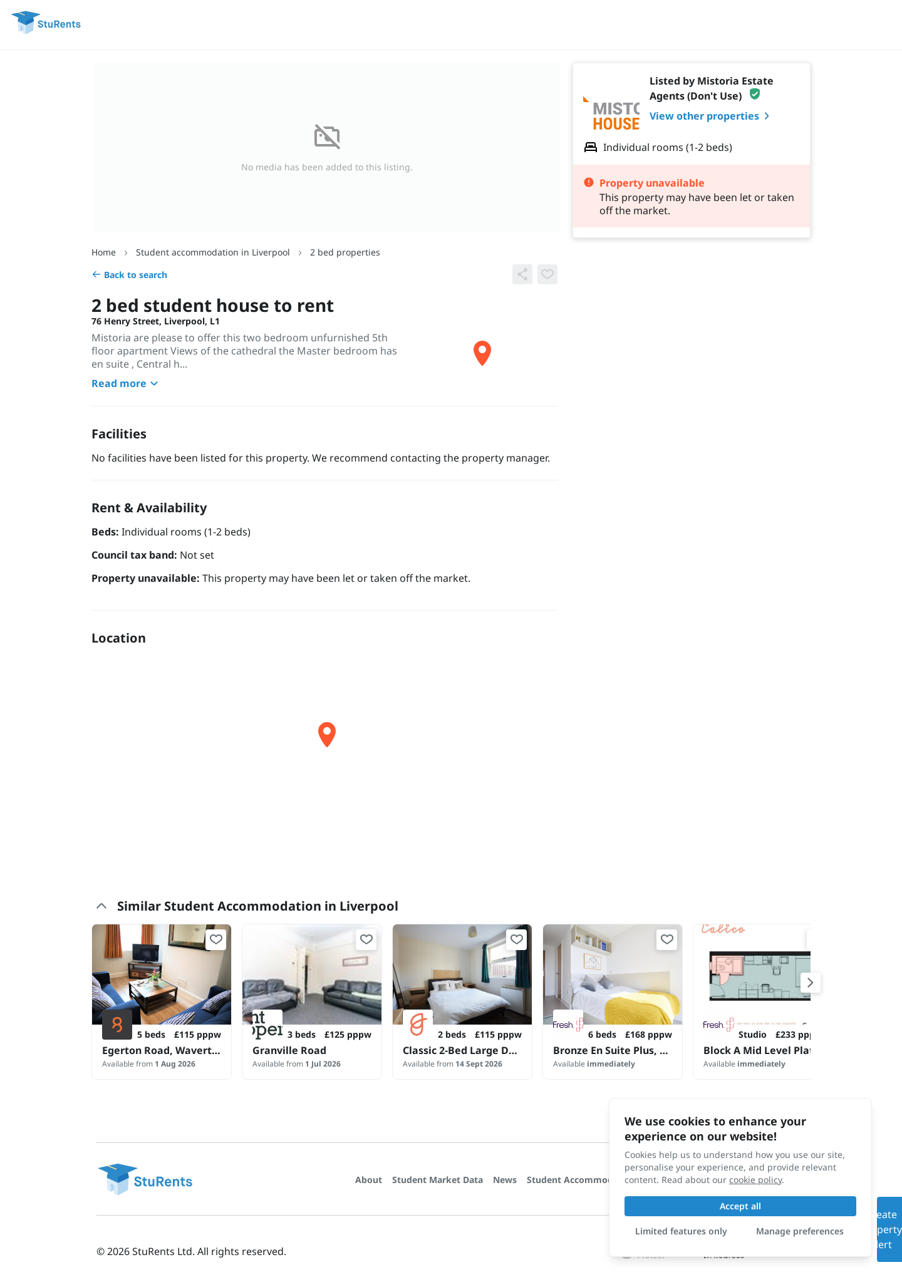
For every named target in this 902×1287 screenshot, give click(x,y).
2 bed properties (345, 252)
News (505, 1180)
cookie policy (755, 1180)
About (368, 1180)
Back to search (129, 275)
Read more (126, 383)
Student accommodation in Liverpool (213, 252)
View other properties (712, 115)
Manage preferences (800, 1231)
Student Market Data (437, 1180)
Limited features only (681, 1231)
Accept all (740, 1206)
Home (103, 252)
